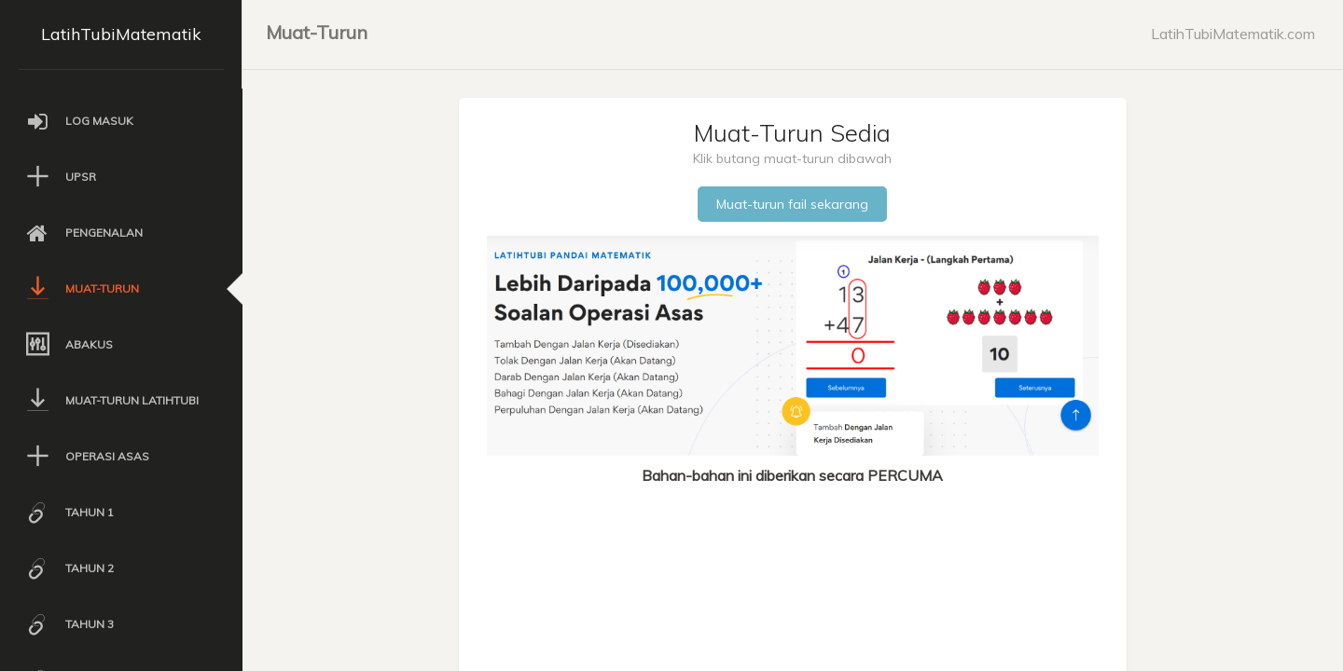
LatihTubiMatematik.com (1233, 33)
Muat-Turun (316, 32)
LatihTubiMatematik (121, 34)
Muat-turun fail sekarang (792, 204)
